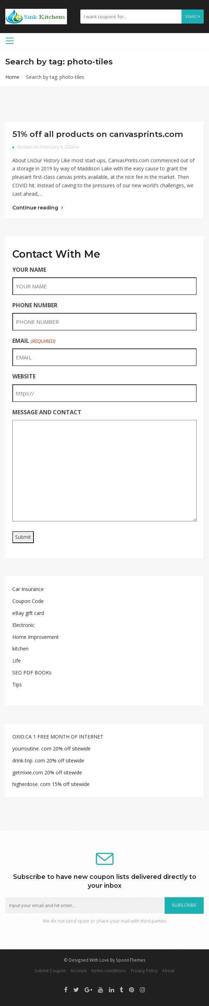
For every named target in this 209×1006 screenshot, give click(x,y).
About (168, 970)
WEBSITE (24, 376)
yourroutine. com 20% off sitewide (51, 748)
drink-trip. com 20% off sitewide (48, 760)
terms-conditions (108, 970)
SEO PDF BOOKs (31, 672)
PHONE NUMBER (34, 305)
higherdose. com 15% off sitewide (51, 784)
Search (192, 16)
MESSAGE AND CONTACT (46, 412)
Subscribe (184, 905)
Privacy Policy (144, 970)
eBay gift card (28, 613)
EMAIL (33, 341)
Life (16, 660)
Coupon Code (28, 601)
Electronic (23, 625)
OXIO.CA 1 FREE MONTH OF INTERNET (57, 736)
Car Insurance (28, 589)
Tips (17, 684)
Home (12, 77)
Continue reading (37, 208)
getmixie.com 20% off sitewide (47, 772)
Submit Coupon (50, 970)
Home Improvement (35, 637)
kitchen (20, 648)
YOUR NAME (29, 269)
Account (78, 970)
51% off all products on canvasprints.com (97, 134)
